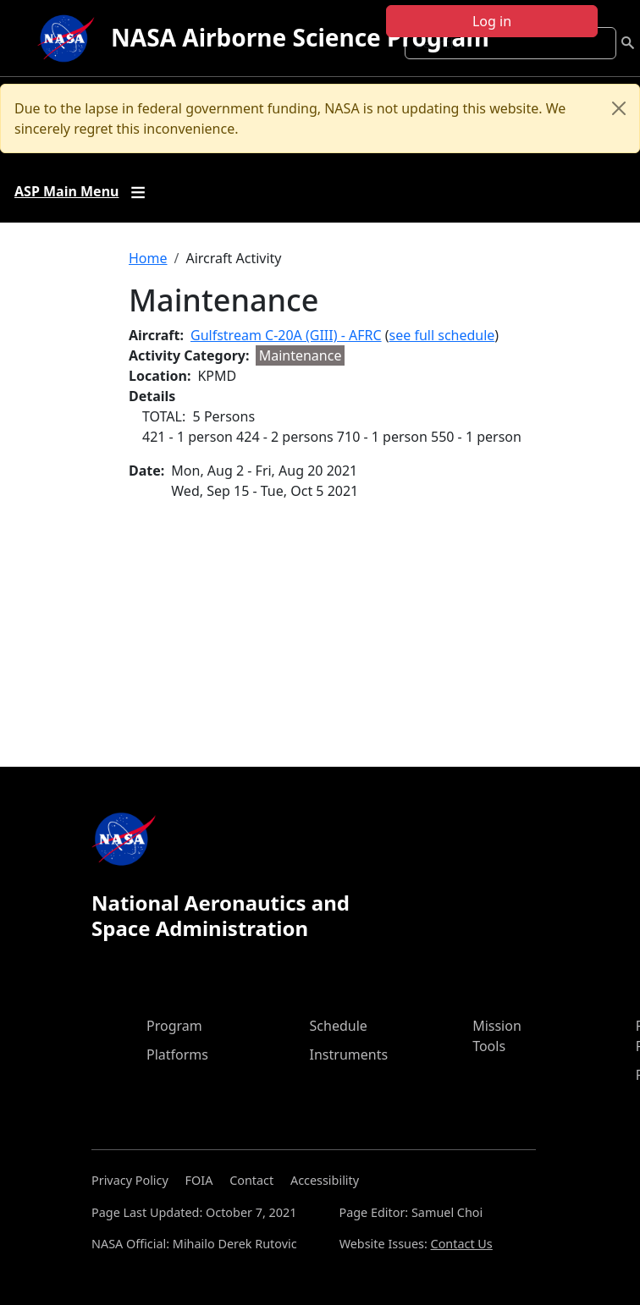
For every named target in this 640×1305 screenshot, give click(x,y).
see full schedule (442, 335)
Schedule (338, 1025)
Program (174, 1025)
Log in (491, 21)
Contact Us (462, 1244)
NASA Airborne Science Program (300, 37)
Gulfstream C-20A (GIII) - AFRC (286, 335)
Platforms (177, 1054)
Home (148, 258)
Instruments (349, 1054)
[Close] (619, 108)
